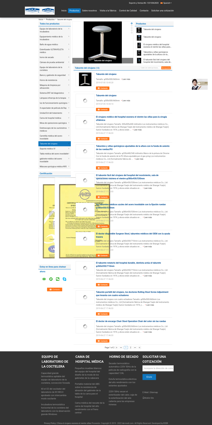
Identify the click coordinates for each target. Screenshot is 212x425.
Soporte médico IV (47, 149)
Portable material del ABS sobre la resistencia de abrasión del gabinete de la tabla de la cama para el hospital (88, 390)
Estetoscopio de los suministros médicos (53, 129)
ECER (165, 423)
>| (139, 347)
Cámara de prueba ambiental (52, 62)
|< (116, 347)
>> (135, 347)
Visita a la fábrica (108, 10)
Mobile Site (148, 398)
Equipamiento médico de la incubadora (51, 38)
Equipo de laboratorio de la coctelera (51, 68)
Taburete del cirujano (48, 144)
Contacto (144, 10)
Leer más (126, 79)
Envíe (149, 377)
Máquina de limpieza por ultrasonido (50, 86)
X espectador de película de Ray (53, 108)
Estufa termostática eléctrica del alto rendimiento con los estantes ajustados (122, 382)
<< (121, 347)
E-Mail (145, 392)
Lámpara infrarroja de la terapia (53, 98)
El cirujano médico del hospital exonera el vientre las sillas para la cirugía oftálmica (156, 45)
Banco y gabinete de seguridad (53, 75)
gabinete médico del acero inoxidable (51, 160)
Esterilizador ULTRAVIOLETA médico (52, 50)
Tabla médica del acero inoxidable (54, 154)
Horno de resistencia (48, 80)
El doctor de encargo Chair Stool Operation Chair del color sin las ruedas (131, 321)
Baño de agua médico (49, 44)
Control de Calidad (128, 10)
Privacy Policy (50, 423)
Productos (74, 10)
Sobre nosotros (89, 10)
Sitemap (154, 392)
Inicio (64, 10)
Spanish (167, 3)
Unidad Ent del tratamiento (51, 113)
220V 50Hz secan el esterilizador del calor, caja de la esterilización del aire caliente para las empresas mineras (123, 398)
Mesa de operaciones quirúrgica (53, 123)
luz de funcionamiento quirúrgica (53, 103)
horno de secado (47, 57)
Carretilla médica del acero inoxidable (51, 137)
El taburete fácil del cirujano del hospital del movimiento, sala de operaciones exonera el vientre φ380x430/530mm (156, 61)
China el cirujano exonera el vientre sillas (74, 423)
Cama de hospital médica (50, 118)
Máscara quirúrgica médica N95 (53, 166)
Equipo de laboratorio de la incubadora (51, 30)
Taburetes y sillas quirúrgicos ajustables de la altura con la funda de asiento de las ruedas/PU (155, 53)
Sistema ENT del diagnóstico (52, 93)
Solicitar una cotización (162, 10)
